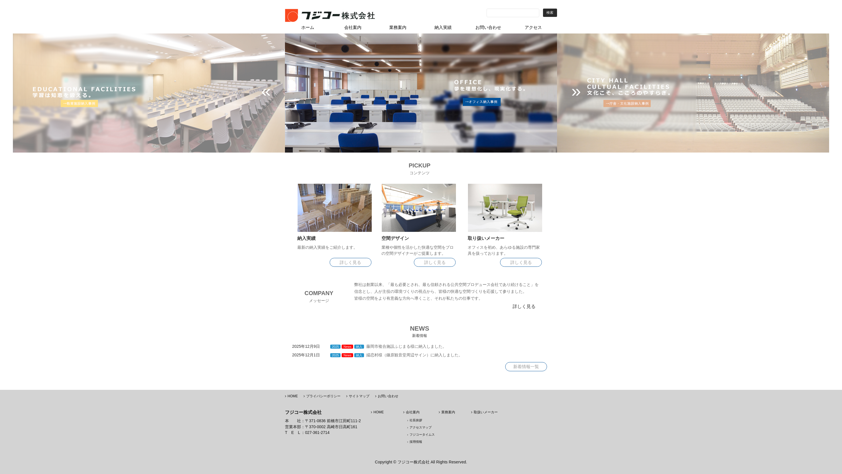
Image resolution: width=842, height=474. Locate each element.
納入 (359, 346)
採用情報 (416, 441)
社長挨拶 (416, 420)
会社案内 (413, 412)
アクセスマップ (421, 427)
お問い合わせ (388, 396)
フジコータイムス (422, 434)
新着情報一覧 (526, 366)
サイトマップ (359, 396)
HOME (293, 396)
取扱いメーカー (486, 412)
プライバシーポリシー (323, 396)
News (347, 346)
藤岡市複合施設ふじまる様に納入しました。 (406, 346)
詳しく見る (350, 262)
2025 (335, 346)
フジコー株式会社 (414, 462)
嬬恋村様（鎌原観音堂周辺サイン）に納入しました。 (414, 355)
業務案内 (448, 412)
